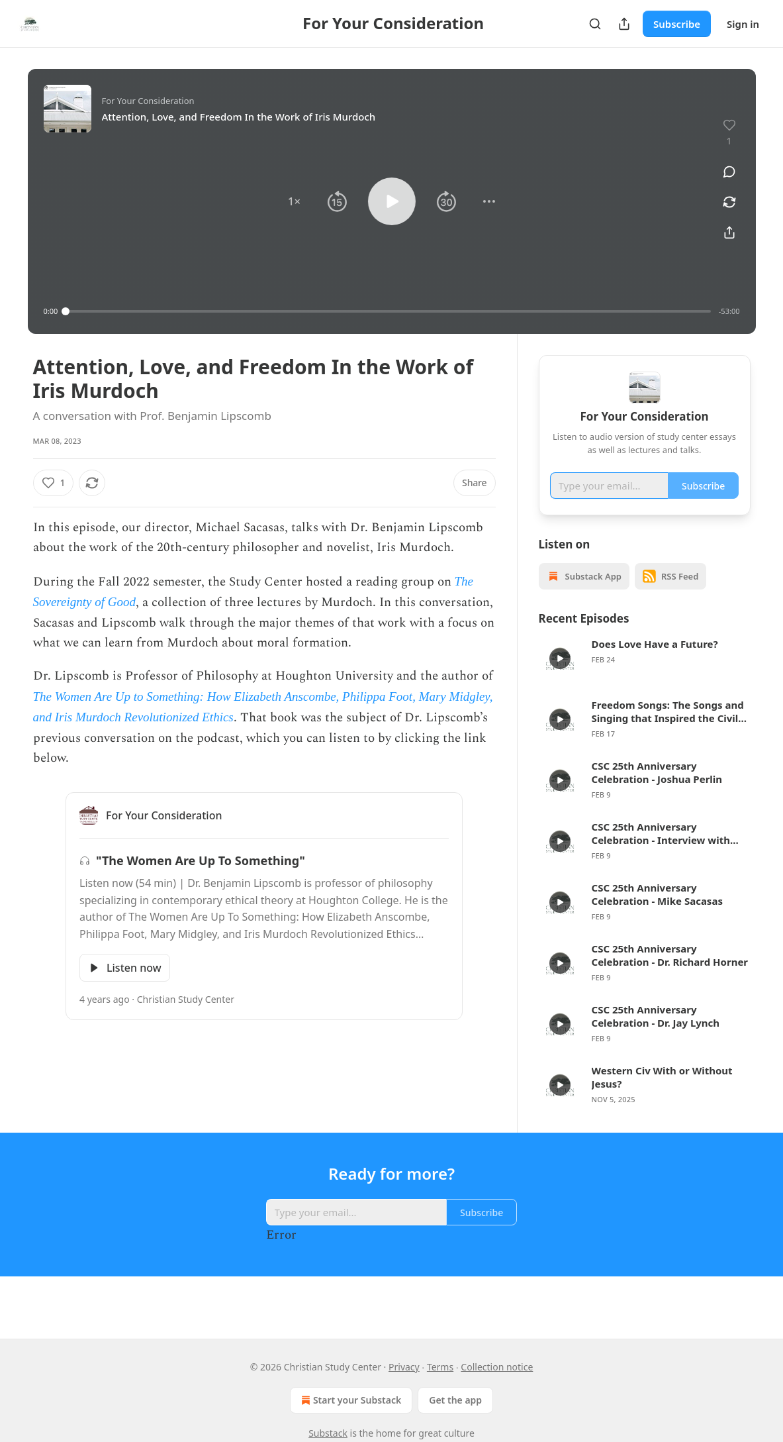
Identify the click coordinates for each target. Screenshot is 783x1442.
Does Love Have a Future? (655, 663)
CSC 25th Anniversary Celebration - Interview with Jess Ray (661, 852)
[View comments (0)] (729, 171)
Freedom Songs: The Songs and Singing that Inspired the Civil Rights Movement (668, 730)
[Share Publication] (624, 24)
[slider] (388, 311)
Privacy (404, 1367)
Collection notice (497, 1367)
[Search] (595, 24)
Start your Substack (350, 1400)
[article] (644, 677)
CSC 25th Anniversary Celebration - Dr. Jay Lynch (656, 1035)
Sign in (743, 23)
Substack (327, 1433)
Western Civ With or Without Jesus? (662, 1096)
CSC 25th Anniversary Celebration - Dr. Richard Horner (670, 974)
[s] (560, 677)
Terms (440, 1367)
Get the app (455, 1400)
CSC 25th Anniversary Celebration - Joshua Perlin (657, 791)
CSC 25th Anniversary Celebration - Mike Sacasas (657, 913)
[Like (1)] (53, 483)
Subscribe (676, 23)
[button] (294, 201)
